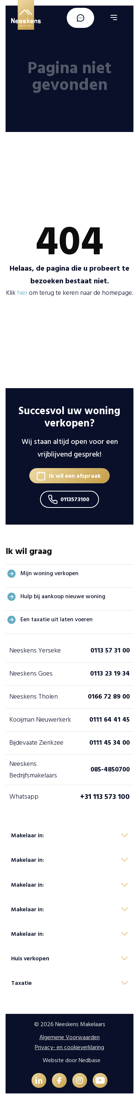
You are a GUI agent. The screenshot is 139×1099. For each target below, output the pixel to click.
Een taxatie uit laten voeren (56, 619)
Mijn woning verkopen (49, 573)
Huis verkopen (30, 958)
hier (22, 292)
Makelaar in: (27, 835)
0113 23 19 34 (110, 673)
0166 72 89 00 (109, 696)
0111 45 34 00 (109, 742)
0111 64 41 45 (109, 719)
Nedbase (89, 1060)
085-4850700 (110, 769)
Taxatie (21, 983)
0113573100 (74, 499)
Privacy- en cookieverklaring (69, 1047)
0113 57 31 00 (110, 650)
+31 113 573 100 (105, 797)
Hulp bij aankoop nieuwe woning (62, 596)
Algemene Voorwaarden (69, 1037)
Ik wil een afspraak (75, 476)
